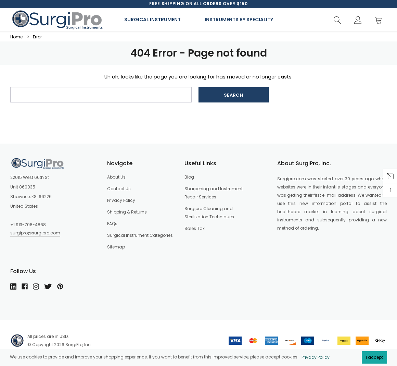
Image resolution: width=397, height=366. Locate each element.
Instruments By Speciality (239, 19)
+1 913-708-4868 (28, 225)
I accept (374, 357)
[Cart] (380, 20)
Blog (189, 177)
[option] (198, 4)
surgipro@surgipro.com (35, 233)
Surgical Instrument (152, 19)
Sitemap (116, 247)
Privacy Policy (316, 357)
